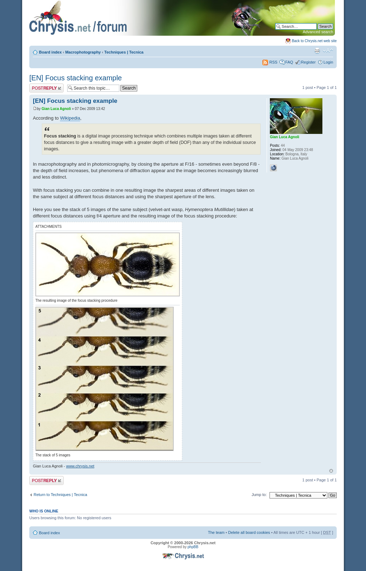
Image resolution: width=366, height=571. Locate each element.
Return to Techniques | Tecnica (60, 494)
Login (328, 62)
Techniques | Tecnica (124, 52)
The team (216, 532)
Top (331, 471)
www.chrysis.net (80, 466)
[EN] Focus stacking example (75, 78)
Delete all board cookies (249, 532)
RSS (269, 62)
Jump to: (259, 494)
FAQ (289, 62)
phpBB (193, 547)
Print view (317, 50)
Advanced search (318, 32)
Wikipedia (70, 118)
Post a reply (46, 88)
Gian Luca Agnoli (56, 109)
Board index (50, 52)
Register (308, 62)
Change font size (328, 50)
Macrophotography (83, 52)
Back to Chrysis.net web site (314, 41)
